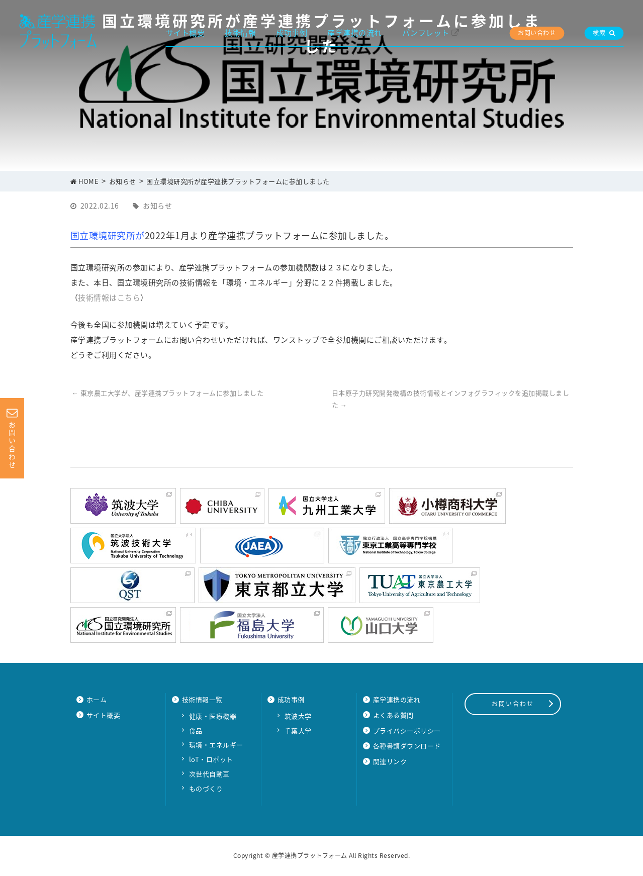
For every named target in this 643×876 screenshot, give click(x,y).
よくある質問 (393, 715)
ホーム (96, 699)
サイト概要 (185, 32)
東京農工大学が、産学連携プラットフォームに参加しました (168, 393)
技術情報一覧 (202, 699)
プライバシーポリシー (407, 730)
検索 (604, 32)
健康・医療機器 (213, 716)
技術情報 (240, 32)
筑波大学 (298, 716)
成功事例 (291, 32)
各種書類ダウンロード (407, 745)
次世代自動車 (209, 773)
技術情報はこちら (109, 297)
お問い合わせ (537, 32)
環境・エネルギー (216, 744)
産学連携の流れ (354, 32)
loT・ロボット (211, 759)
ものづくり (206, 788)
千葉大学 (298, 730)
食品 (196, 730)
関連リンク (390, 761)
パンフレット (425, 32)
